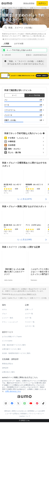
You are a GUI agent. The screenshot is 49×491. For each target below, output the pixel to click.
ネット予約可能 (34, 164)
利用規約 (24, 482)
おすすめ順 (18, 43)
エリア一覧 (29, 382)
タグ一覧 (28, 386)
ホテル (4, 378)
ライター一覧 (29, 391)
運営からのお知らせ (19, 480)
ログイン (42, 3)
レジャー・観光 (7, 386)
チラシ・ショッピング (10, 391)
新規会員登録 (28, 3)
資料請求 (5, 436)
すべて (14, 164)
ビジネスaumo (7, 409)
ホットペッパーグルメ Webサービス (23, 363)
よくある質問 (40, 480)
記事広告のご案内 (8, 441)
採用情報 (31, 480)
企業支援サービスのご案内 (11, 418)
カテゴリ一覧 (29, 395)
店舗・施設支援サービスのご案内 (14, 414)
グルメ (4, 382)
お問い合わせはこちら (13, 460)
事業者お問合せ (7, 432)
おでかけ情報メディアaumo (12, 405)
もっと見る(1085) (24, 308)
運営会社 (7, 480)
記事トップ (29, 378)
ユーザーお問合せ (13, 482)
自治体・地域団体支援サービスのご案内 (16, 422)
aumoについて (25, 485)
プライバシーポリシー (36, 482)
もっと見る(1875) (24, 268)
